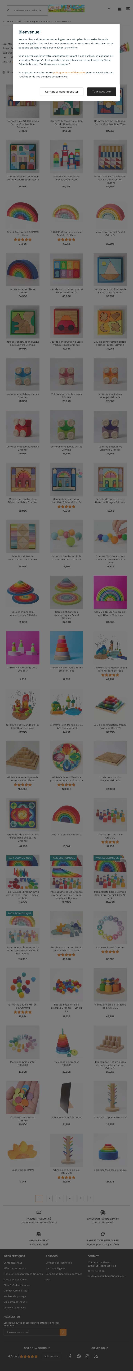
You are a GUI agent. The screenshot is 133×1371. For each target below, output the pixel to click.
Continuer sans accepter (61, 91)
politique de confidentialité (69, 72)
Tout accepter (101, 91)
